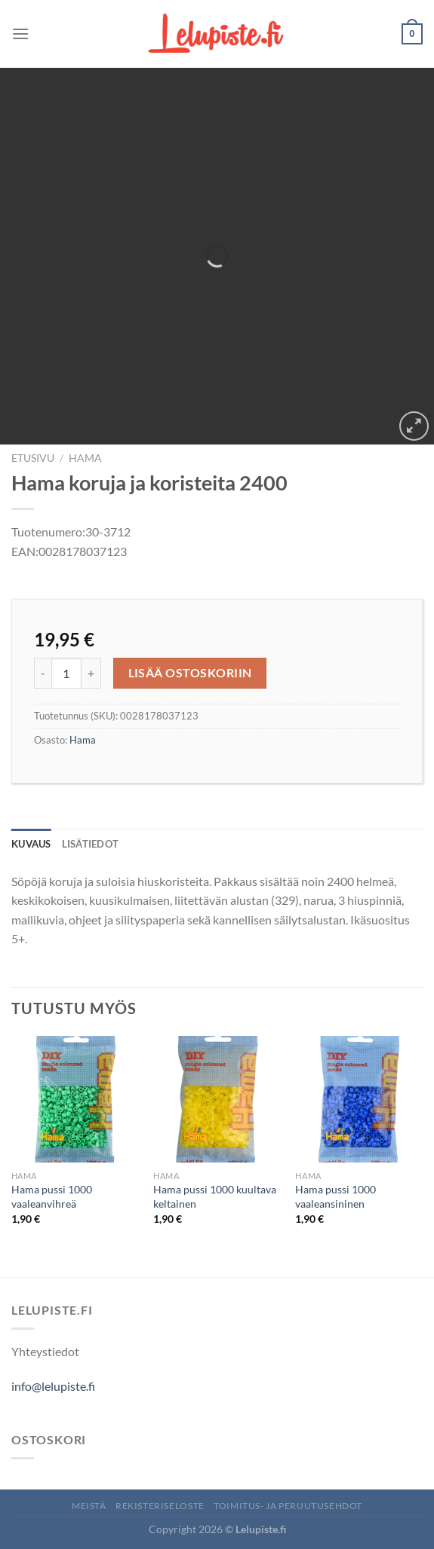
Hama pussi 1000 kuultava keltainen (214, 1196)
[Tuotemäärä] (66, 673)
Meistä (89, 1505)
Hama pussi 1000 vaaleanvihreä (51, 1196)
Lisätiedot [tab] (90, 844)
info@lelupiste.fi (53, 1386)
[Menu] (20, 33)
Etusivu (32, 458)
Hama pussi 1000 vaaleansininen (335, 1196)
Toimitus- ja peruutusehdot (288, 1505)
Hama (85, 458)
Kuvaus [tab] (31, 844)
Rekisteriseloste (160, 1505)
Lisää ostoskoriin (190, 673)
